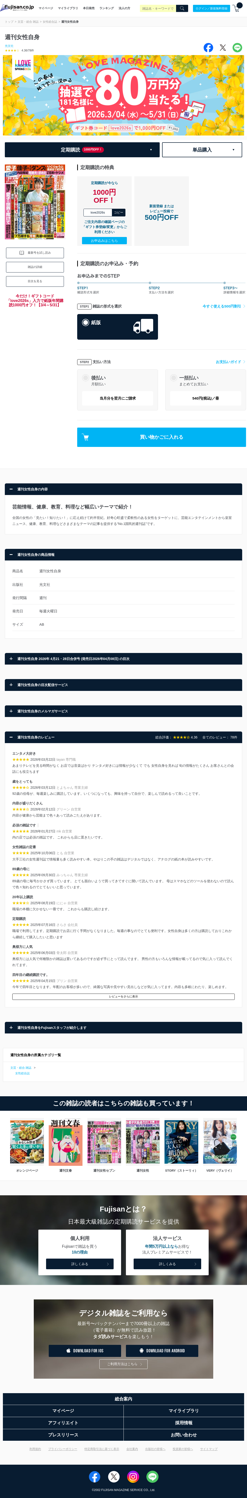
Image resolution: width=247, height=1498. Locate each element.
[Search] (182, 8)
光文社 (9, 46)
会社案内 (132, 1449)
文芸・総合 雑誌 (28, 21)
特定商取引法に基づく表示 (101, 1449)
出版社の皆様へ (155, 1449)
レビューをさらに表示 (123, 996)
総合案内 (123, 1399)
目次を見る (35, 281)
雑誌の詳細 (35, 267)
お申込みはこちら (104, 241)
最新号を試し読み (35, 253)
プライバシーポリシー (62, 1449)
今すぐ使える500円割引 (224, 306)
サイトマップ (209, 1449)
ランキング (106, 8)
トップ (9, 21)
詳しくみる (90, 1264)
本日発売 (89, 8)
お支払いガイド (231, 362)
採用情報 (183, 1422)
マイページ (46, 8)
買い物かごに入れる (132, 437)
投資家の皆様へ (183, 1449)
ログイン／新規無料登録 (211, 8)
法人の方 (124, 8)
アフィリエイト (63, 1422)
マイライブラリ (68, 8)
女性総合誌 (50, 21)
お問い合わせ (184, 1435)
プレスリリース (63, 1435)
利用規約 (35, 1449)
